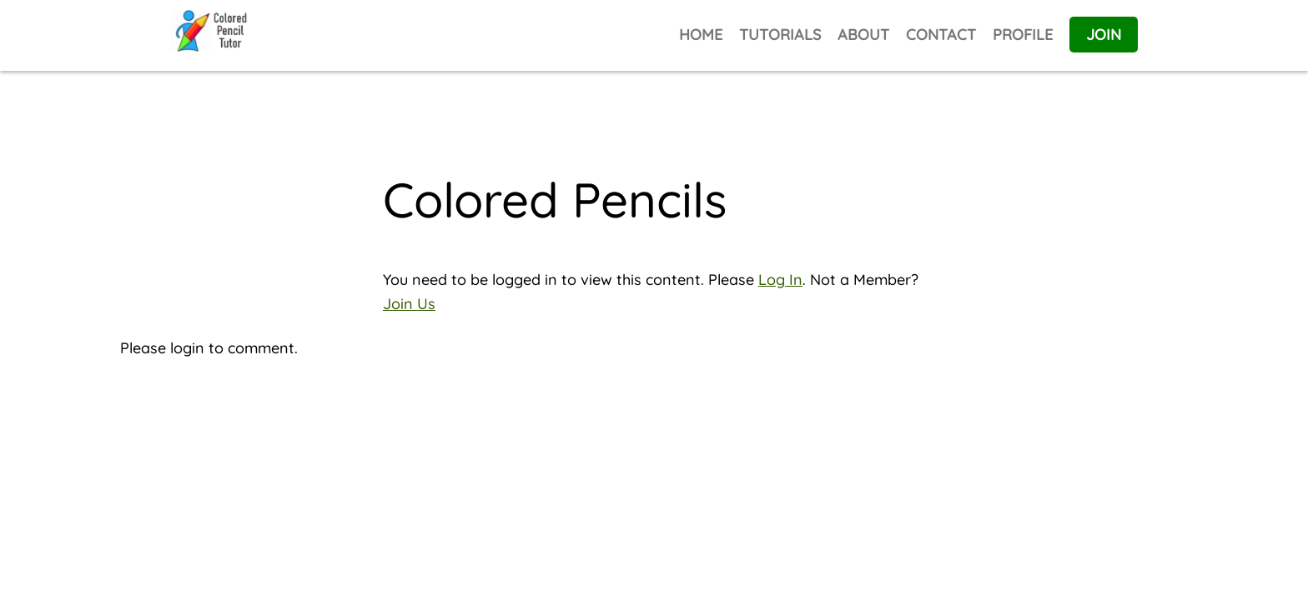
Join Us (409, 303)
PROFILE (1023, 34)
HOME (700, 34)
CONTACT (941, 34)
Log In (780, 279)
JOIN (1103, 34)
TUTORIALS (780, 34)
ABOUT (863, 34)
